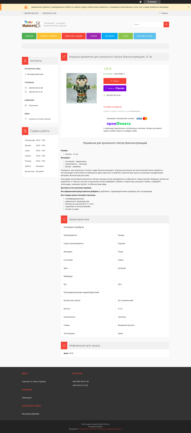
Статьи (93, 36)
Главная (29, 36)
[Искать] (166, 24)
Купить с (116, 88)
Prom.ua (106, 424)
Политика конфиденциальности (110, 429)
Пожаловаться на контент (88, 429)
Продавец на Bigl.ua (95, 427)
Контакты (109, 36)
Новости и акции (74, 36)
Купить (116, 81)
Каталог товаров (48, 36)
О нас (125, 36)
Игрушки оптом (145, 36)
